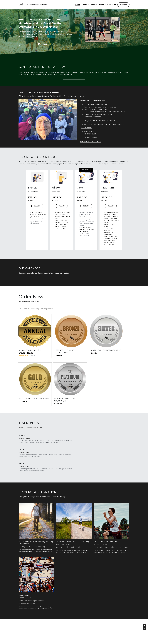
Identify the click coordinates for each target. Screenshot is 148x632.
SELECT (37, 216)
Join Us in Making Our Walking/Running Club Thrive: (36, 513)
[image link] (21, 4)
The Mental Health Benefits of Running (72, 512)
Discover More (45, 44)
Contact (123, 5)
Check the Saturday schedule (62, 75)
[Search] (115, 4)
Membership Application (104, 152)
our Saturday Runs (101, 73)
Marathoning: (24, 565)
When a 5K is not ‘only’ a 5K (105, 512)
